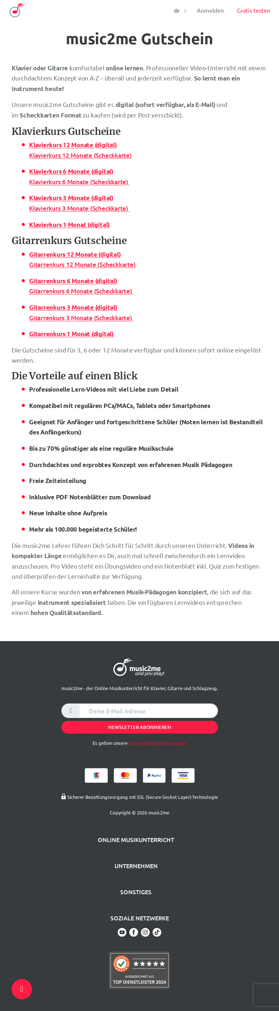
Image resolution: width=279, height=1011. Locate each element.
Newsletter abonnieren (139, 727)
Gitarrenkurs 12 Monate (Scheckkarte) (82, 264)
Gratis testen (253, 10)
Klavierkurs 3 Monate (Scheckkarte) (79, 208)
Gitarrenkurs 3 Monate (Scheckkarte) (81, 318)
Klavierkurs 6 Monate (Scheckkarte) (79, 182)
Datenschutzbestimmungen (157, 743)
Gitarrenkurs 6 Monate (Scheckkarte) (81, 291)
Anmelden (210, 10)
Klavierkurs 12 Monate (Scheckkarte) (80, 155)
